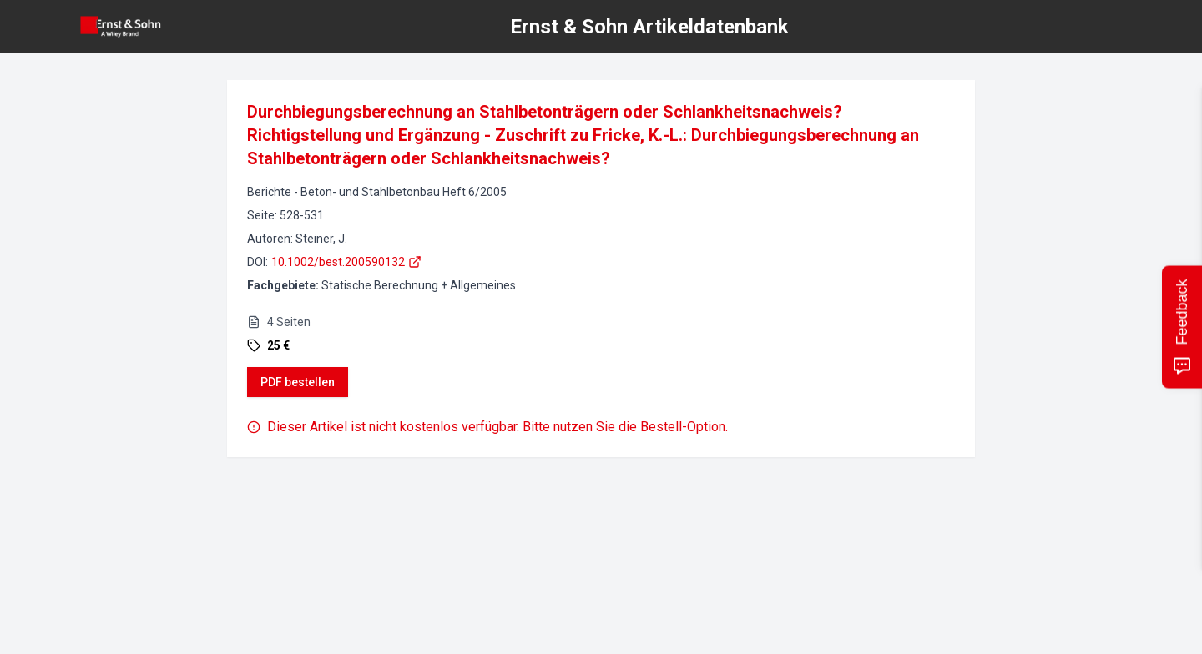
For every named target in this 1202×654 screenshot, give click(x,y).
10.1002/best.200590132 (346, 262)
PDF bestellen (297, 382)
